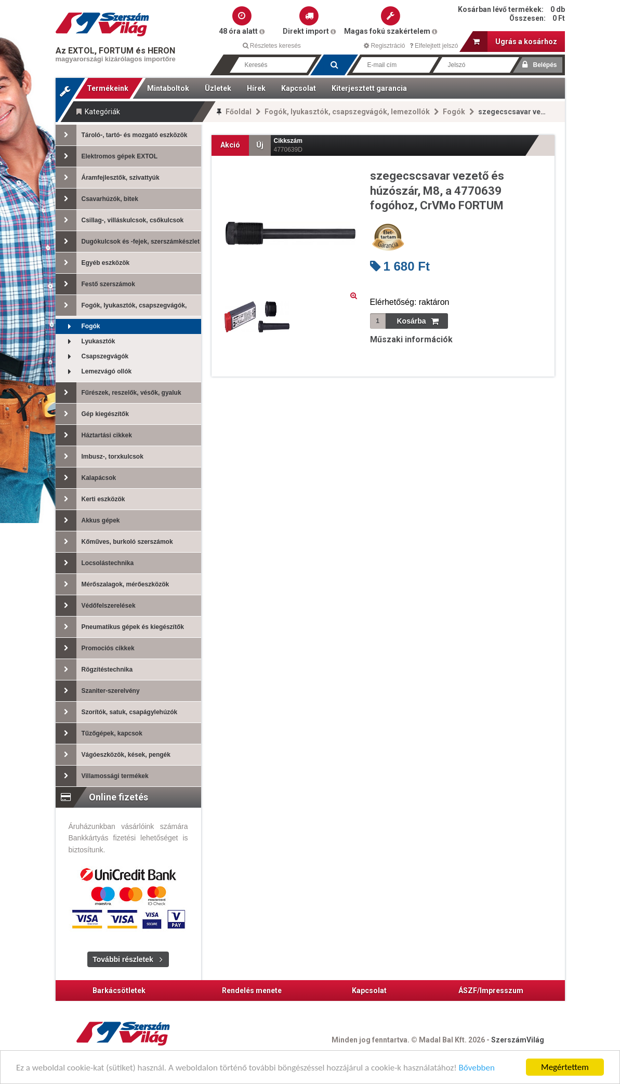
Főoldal (239, 112)
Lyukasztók (85, 341)
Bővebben (477, 1067)
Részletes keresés (272, 45)
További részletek (123, 959)
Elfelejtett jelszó (434, 45)
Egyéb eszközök (93, 262)
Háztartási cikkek (94, 435)
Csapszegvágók (92, 356)
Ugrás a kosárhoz (515, 41)
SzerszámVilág (517, 1040)
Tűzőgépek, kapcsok (99, 733)
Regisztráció (384, 45)
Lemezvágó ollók (94, 372)
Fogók (454, 112)
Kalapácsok (86, 477)
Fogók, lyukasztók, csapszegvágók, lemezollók (347, 112)
